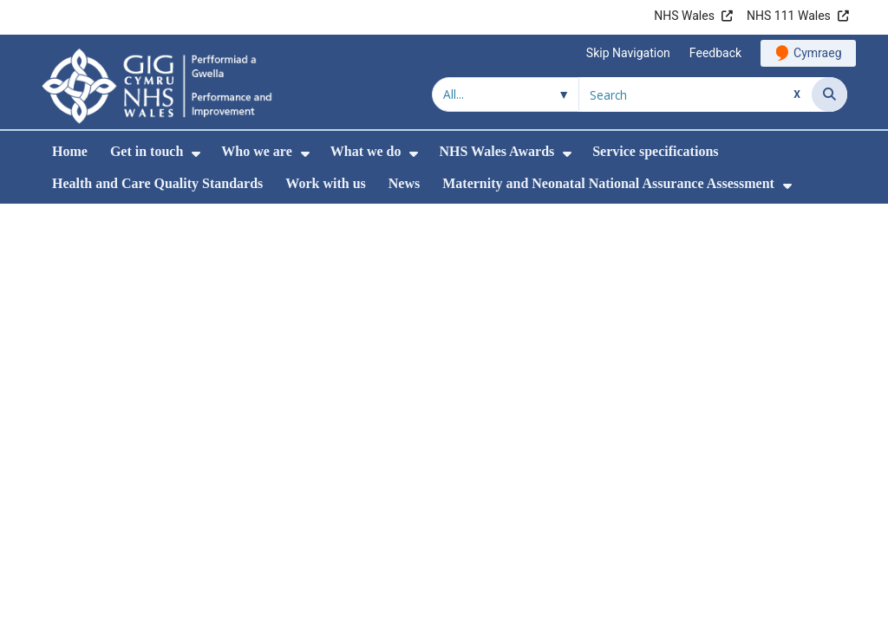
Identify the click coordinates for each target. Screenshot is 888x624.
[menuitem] (196, 154)
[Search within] (505, 94)
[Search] (829, 94)
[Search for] (695, 94)
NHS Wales (684, 16)
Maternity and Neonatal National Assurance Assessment (608, 183)
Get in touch (146, 151)
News (404, 183)
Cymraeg (817, 53)
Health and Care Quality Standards (157, 183)
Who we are (256, 151)
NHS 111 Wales (789, 16)
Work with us (325, 183)
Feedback (715, 53)
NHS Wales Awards (496, 151)
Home (70, 151)
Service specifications (655, 151)
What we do (366, 151)
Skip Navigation (628, 53)
